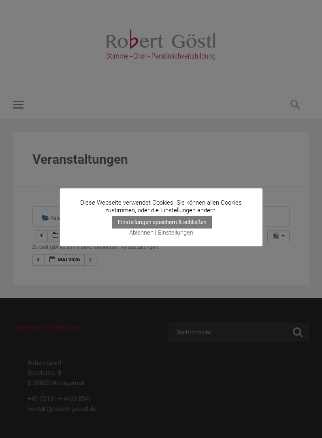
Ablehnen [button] (141, 232)
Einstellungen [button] (175, 232)
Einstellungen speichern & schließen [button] (162, 222)
